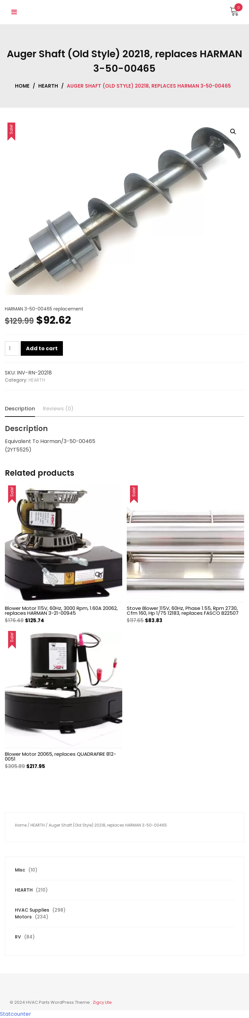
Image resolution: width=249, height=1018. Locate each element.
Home (22, 85)
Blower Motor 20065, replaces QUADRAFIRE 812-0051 (60, 756)
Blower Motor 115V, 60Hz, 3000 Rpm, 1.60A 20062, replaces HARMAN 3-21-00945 (61, 610)
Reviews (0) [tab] (58, 408)
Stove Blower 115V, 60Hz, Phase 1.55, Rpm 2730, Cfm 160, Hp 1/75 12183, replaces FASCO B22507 (183, 610)
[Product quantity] (12, 348)
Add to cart (42, 348)
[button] (233, 131)
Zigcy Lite (102, 1002)
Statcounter (15, 1014)
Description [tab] (20, 408)
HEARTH (48, 85)
